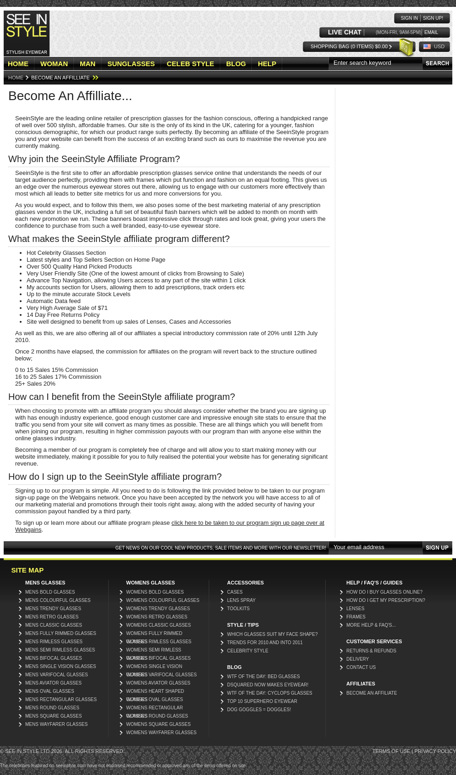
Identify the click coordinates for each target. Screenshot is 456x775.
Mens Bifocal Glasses (53, 658)
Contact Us (361, 667)
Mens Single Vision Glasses (60, 666)
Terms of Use (392, 751)
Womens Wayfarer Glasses (161, 732)
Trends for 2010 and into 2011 (265, 642)
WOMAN (54, 63)
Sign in (409, 18)
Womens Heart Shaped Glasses (155, 692)
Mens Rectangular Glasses (61, 699)
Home (15, 77)
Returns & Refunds (371, 650)
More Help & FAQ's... (371, 625)
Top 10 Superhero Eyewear (262, 701)
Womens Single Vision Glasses (154, 667)
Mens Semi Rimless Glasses (60, 649)
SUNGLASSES (131, 63)
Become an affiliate (371, 693)
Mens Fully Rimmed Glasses (60, 633)
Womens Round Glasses (157, 716)
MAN (87, 63)
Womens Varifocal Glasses (161, 674)
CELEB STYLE (190, 63)
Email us (431, 33)
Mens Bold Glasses (50, 592)
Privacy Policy (435, 751)
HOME (18, 63)
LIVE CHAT (344, 32)
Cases (235, 592)
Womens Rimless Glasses (158, 641)
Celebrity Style (247, 650)
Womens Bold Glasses (155, 592)
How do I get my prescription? (385, 600)
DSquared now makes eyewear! (267, 684)
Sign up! (433, 18)
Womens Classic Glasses (158, 625)
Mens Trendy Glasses (53, 608)
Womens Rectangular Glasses (154, 708)
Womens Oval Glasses (154, 699)
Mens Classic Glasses (53, 625)
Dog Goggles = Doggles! (259, 709)
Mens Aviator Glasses (53, 682)
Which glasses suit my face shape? (272, 634)
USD (439, 46)
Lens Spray (241, 600)
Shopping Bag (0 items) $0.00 (349, 46)
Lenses (355, 608)
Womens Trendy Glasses (158, 608)
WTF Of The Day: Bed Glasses (263, 676)
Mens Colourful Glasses (57, 600)
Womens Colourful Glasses (163, 600)
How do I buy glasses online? (384, 592)
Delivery (357, 659)
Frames (356, 616)
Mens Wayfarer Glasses (56, 724)
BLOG (236, 63)
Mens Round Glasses (52, 707)
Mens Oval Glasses (49, 691)
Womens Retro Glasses (156, 616)
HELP (267, 63)
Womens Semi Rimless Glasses (153, 650)
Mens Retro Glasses (51, 616)
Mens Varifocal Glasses (56, 674)
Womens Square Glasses (158, 724)
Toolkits (238, 608)
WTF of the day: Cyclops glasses (269, 693)
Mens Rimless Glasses (54, 641)
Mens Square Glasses (53, 716)
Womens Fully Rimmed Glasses (154, 634)
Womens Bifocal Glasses (158, 658)
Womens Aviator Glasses (158, 682)
